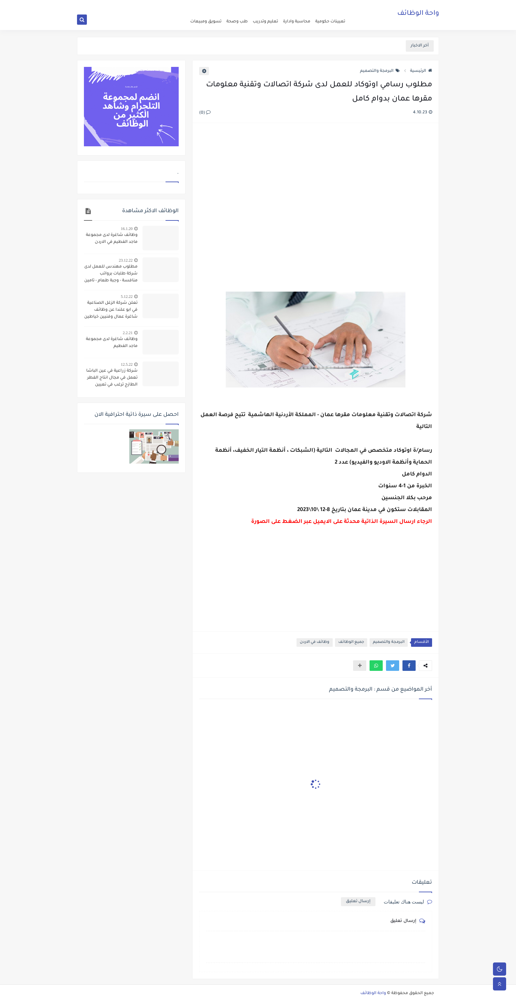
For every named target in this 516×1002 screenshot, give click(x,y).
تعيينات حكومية (330, 21)
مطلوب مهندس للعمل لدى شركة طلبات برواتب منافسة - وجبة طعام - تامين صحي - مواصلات (111, 274)
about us (301, 5)
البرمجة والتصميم (380, 71)
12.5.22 (127, 364)
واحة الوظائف (418, 14)
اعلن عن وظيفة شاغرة (330, 5)
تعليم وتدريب (265, 21)
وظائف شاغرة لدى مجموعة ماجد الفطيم (112, 343)
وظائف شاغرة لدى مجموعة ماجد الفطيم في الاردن (112, 238)
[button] (409, 665)
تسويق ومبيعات (205, 21)
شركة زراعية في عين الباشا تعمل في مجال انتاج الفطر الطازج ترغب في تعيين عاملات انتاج (112, 378)
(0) (205, 113)
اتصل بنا (283, 5)
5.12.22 (127, 296)
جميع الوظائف (351, 642)
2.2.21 (128, 332)
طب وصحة (237, 21)
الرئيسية (421, 71)
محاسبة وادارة (296, 21)
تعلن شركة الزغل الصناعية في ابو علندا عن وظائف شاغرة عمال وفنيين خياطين (111, 310)
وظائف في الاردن (314, 642)
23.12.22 (126, 260)
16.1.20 (127, 228)
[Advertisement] (315, 199)
